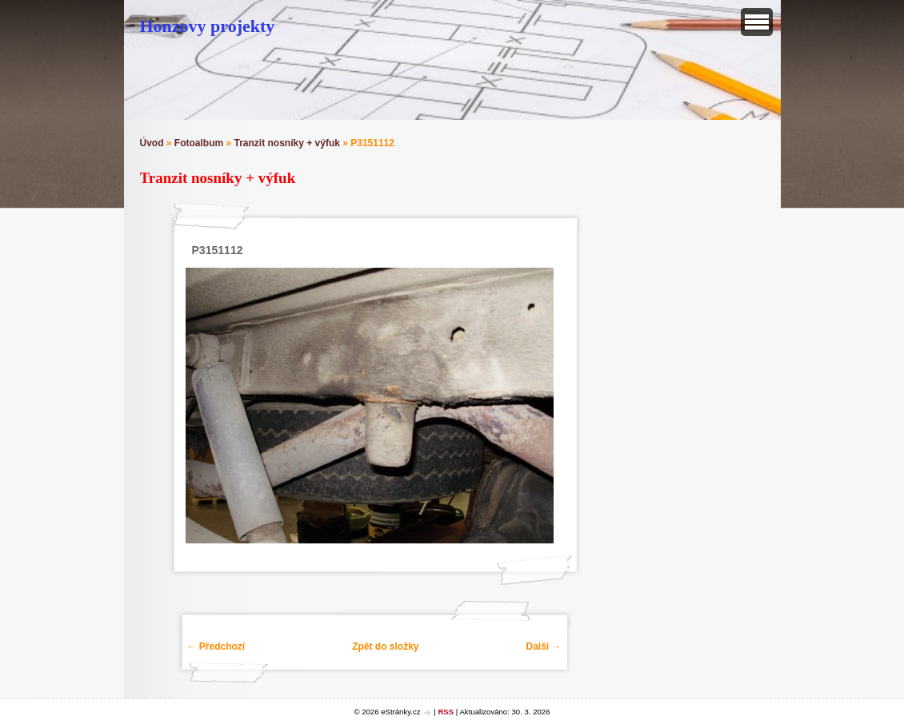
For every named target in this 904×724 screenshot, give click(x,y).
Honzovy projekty (207, 26)
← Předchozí (216, 646)
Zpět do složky (385, 646)
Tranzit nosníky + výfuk (287, 143)
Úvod (152, 143)
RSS (446, 711)
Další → (543, 646)
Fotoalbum (198, 143)
